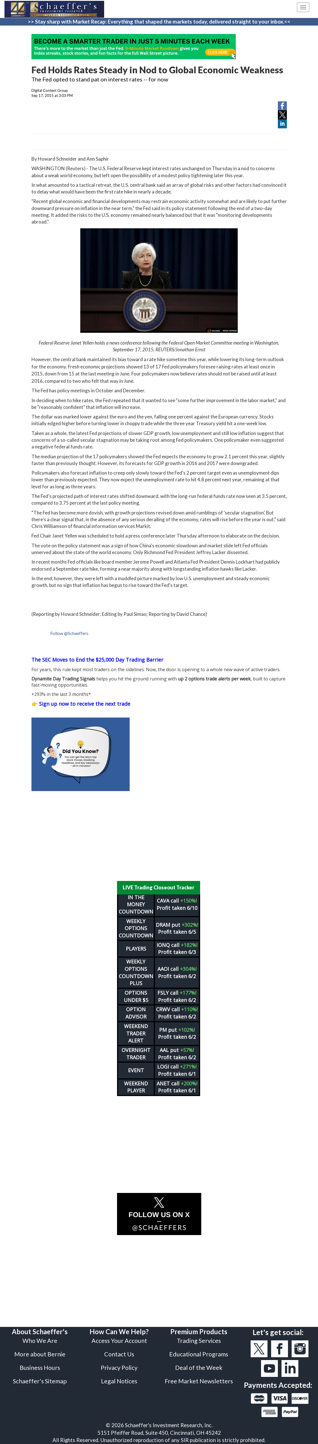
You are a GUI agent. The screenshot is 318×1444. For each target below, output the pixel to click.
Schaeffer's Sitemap (40, 1381)
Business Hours (40, 1367)
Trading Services (199, 1340)
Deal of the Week (199, 1367)
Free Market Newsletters (199, 1381)
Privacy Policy (119, 1367)
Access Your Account (119, 1340)
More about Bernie (39, 1354)
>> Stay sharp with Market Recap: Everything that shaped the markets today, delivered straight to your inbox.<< (159, 22)
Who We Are (39, 1340)
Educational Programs (198, 1354)
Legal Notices (119, 1381)
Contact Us (119, 1354)
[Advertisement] (159, 836)
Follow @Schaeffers (69, 633)
